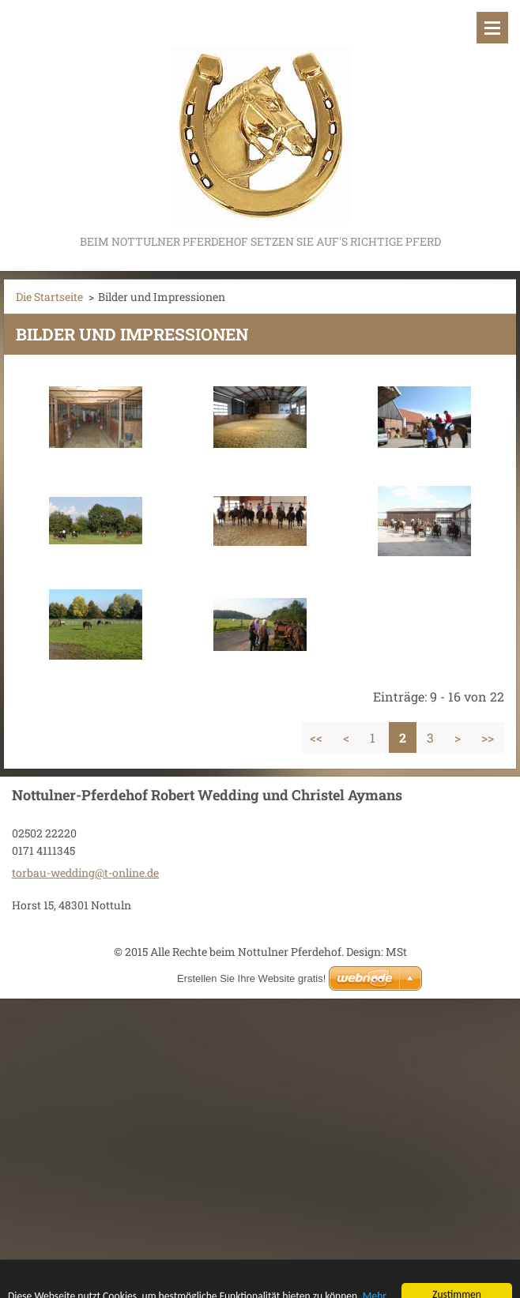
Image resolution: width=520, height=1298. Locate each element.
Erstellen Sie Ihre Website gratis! (251, 978)
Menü (492, 27)
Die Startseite (49, 296)
